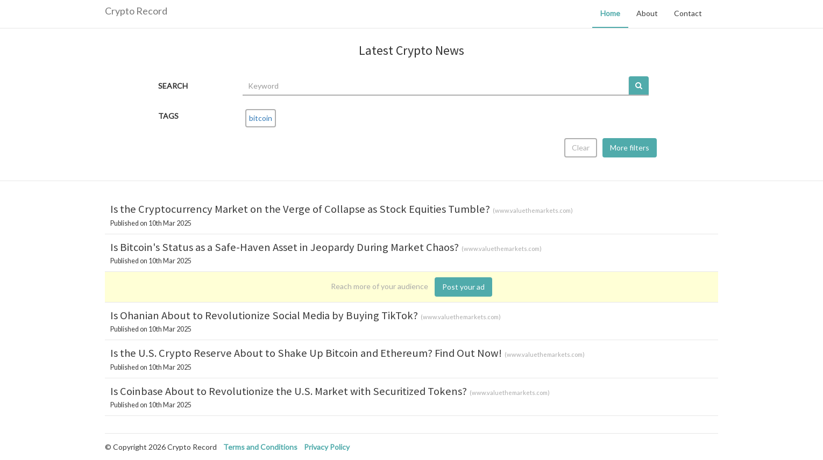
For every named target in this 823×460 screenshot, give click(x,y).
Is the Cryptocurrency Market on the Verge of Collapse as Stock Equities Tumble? (300, 209)
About (647, 13)
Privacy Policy (327, 446)
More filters (629, 147)
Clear (581, 147)
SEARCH (173, 85)
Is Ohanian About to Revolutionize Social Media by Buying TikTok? (264, 315)
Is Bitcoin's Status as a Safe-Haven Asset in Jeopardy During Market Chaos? (284, 247)
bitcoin (260, 118)
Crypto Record (136, 11)
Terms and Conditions (260, 446)
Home (610, 13)
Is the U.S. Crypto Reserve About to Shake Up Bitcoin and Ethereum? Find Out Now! (306, 353)
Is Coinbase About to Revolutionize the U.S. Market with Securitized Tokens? (288, 391)
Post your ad (463, 286)
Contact (688, 13)
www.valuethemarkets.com (533, 210)
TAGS (168, 115)
